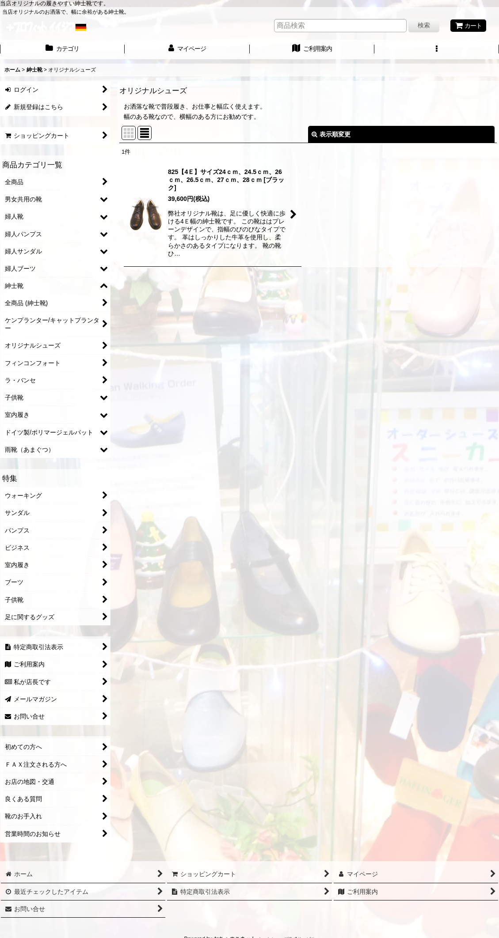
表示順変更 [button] (331, 134)
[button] (436, 49)
